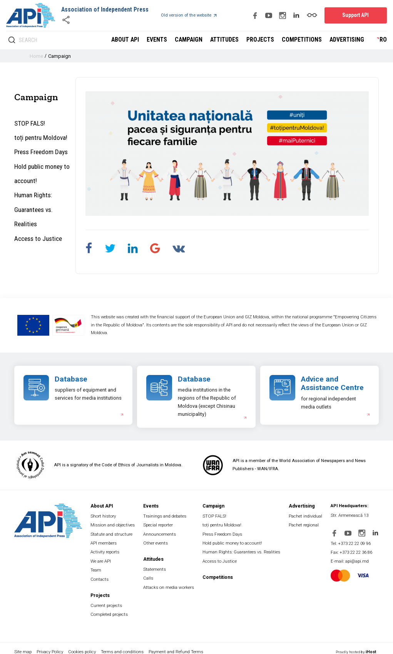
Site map (22, 643)
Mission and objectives (114, 523)
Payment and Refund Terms (179, 643)
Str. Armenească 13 (352, 515)
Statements (156, 565)
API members (105, 540)
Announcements (161, 532)
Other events (157, 540)
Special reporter (160, 523)
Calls (151, 573)
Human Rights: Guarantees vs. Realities (42, 195)
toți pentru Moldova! (38, 136)
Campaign (199, 40)
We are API (102, 556)
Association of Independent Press (102, 10)
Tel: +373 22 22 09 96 (354, 541)
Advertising (349, 40)
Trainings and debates (167, 515)
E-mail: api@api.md (352, 558)
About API (138, 40)
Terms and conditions (124, 643)
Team (98, 565)
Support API (358, 15)
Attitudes (233, 40)
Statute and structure (112, 532)
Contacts (101, 573)
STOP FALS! (29, 122)
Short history (104, 515)
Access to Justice (36, 215)
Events (168, 40)
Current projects (107, 598)
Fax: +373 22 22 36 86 (354, 550)
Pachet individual (307, 515)
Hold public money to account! (39, 169)
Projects (267, 40)
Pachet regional (305, 523)
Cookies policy (83, 643)
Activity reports (106, 548)
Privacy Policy (50, 643)
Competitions (306, 40)
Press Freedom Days (39, 149)
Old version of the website (183, 15)
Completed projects (110, 606)
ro (383, 40)
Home (36, 56)
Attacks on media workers (170, 581)
